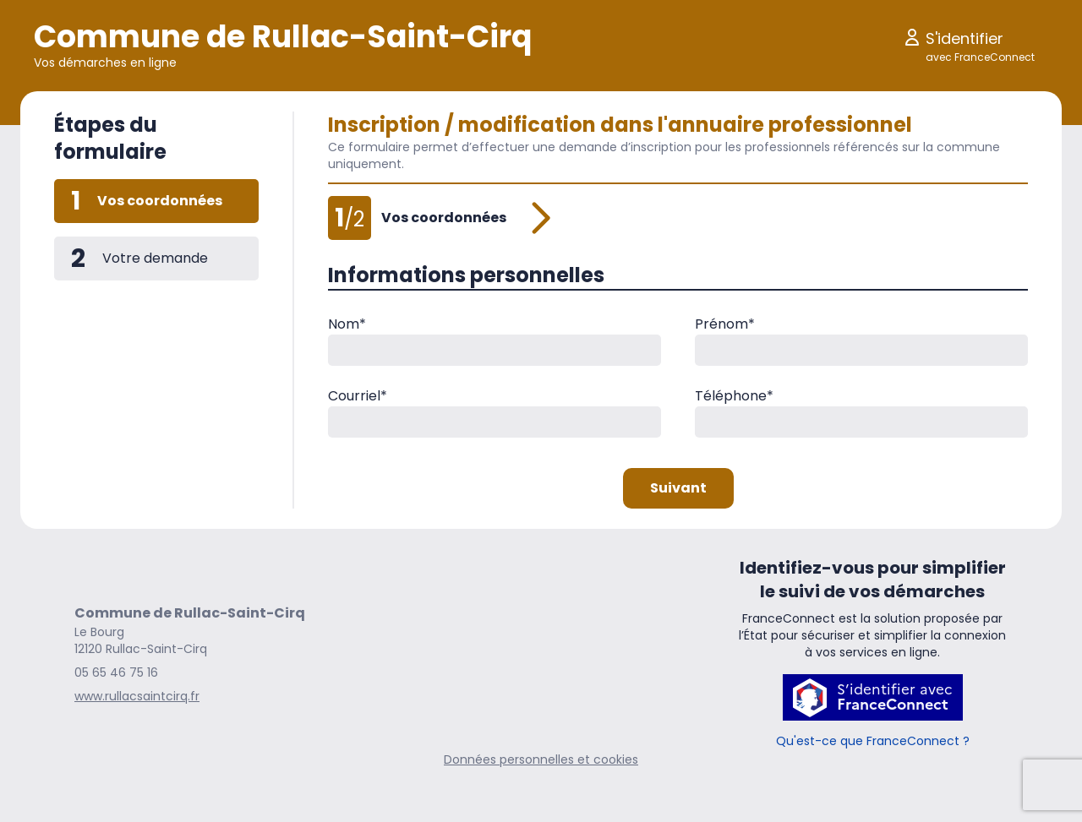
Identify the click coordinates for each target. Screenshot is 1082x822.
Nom (347, 324)
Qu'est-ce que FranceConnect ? (873, 740)
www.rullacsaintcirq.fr (136, 696)
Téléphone (734, 396)
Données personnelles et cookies (541, 759)
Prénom (725, 324)
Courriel (357, 396)
